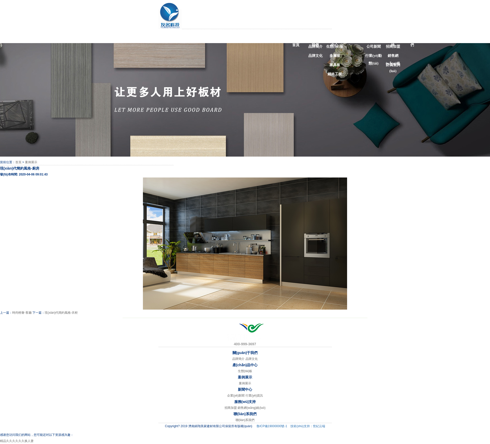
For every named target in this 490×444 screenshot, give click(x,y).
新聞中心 (373, 37)
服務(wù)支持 (392, 38)
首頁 (18, 162)
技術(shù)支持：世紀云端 (307, 426)
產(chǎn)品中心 (334, 38)
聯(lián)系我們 (412, 38)
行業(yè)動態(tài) (373, 57)
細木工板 (335, 74)
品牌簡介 (315, 46)
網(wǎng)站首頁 (295, 38)
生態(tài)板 (334, 46)
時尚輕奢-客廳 (22, 312)
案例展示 (354, 37)
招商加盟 (393, 46)
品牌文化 (315, 56)
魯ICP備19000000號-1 (271, 426)
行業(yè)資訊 (254, 395)
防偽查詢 (393, 65)
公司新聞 (373, 46)
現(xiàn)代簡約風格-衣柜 (61, 312)
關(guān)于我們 (315, 38)
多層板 (334, 56)
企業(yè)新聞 (236, 395)
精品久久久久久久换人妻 (17, 441)
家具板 (334, 65)
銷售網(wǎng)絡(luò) (393, 57)
